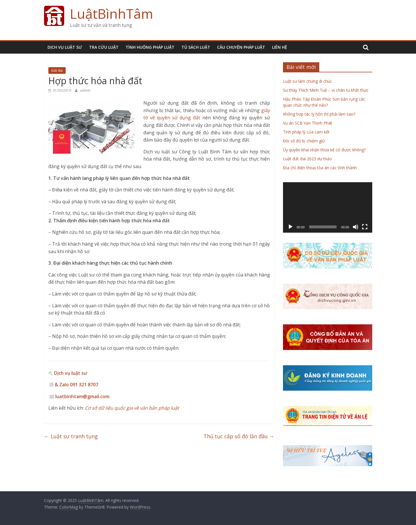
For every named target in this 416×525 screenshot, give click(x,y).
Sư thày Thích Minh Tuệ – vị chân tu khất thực (325, 90)
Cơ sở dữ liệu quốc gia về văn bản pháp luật (131, 408)
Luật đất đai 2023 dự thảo (307, 158)
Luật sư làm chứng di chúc (307, 81)
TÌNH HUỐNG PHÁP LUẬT (150, 47)
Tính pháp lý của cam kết (306, 132)
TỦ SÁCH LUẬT (195, 47)
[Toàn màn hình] (365, 227)
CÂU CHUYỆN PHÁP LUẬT (241, 47)
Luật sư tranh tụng (71, 436)
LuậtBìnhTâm (111, 13)
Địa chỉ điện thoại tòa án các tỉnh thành (320, 167)
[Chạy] (290, 227)
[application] (327, 207)
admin (85, 90)
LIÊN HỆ (279, 47)
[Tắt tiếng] (355, 227)
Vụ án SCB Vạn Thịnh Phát (307, 123)
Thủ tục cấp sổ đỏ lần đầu (239, 436)
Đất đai (57, 70)
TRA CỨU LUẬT (104, 47)
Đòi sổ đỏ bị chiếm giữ (304, 141)
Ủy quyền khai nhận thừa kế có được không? (324, 150)
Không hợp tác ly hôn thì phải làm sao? (319, 114)
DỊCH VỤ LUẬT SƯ (65, 47)
